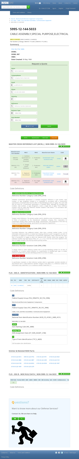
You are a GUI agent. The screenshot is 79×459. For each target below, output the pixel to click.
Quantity (14, 96)
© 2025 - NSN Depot (70, 452)
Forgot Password (70, 8)
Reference (14, 103)
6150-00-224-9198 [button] (16, 363)
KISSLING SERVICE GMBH (48, 166)
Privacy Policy (5, 457)
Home (54, 3)
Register (61, 8)
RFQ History (46, 3)
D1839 (59, 158)
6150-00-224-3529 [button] (54, 357)
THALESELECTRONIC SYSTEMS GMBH (48, 174)
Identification (35, 138)
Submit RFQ (66, 146)
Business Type (15, 110)
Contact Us (67, 3)
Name (13, 68)
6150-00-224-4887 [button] (29, 360)
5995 (15, 285)
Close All (54, 138)
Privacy (29, 12)
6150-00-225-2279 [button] (29, 366)
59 (11, 285)
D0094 (58, 166)
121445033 (20, 285)
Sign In (54, 8)
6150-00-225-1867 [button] (54, 363)
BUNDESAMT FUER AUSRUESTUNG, (48, 158)
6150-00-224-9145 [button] (54, 360)
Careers (75, 3)
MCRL (25, 138)
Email (13, 82)
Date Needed (15, 117)
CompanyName (16, 75)
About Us (12, 452)
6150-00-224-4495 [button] (42, 360)
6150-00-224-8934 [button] (29, 363)
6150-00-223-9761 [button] (42, 357)
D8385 (59, 174)
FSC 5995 (21, 49)
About (60, 3)
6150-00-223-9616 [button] (16, 357)
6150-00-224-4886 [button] (16, 360)
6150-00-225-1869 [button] (16, 366)
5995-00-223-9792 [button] (29, 357)
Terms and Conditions (19, 12)
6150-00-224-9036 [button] (42, 363)
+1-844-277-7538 (44, 8)
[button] (38, 3)
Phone (13, 89)
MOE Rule (45, 138)
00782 (14, 324)
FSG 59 (13, 49)
